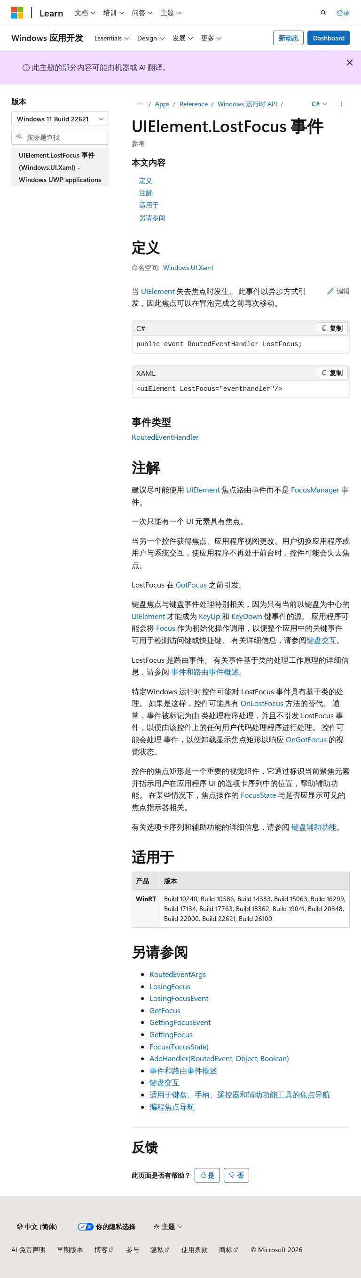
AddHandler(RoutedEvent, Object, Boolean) (219, 1058)
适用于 (149, 204)
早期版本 (70, 1249)
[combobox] (60, 118)
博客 (101, 1249)
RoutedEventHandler (165, 437)
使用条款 (194, 1249)
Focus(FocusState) (179, 1046)
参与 (132, 1249)
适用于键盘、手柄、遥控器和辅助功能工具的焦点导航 (239, 1094)
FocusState (258, 795)
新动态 (288, 37)
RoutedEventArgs (177, 974)
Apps (162, 103)
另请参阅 (152, 217)
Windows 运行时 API (247, 103)
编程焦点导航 (172, 1106)
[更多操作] (341, 103)
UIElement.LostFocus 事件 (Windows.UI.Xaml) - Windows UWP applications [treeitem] (60, 167)
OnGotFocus (306, 739)
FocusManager (315, 489)
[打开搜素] (323, 12)
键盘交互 (321, 640)
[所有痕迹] (140, 103)
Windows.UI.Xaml (188, 267)
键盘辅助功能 (314, 827)
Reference (194, 103)
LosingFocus (169, 986)
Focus (165, 628)
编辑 (338, 290)
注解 (145, 192)
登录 (343, 12)
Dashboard (329, 37)
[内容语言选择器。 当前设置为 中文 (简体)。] (37, 1226)
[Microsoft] (17, 13)
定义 (145, 180)
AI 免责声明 (28, 1249)
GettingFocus (171, 1034)
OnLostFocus (262, 703)
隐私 (157, 1249)
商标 (225, 1249)
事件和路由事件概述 (205, 671)
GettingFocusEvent (180, 1022)
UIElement (157, 291)
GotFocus (191, 584)
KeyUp (209, 616)
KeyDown (246, 616)
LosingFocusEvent (178, 998)
